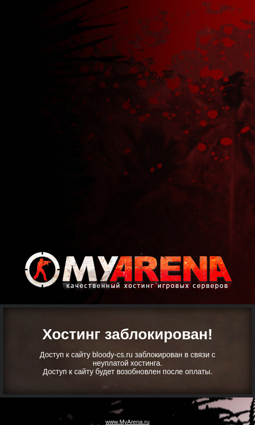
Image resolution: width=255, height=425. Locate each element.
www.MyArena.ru (127, 422)
